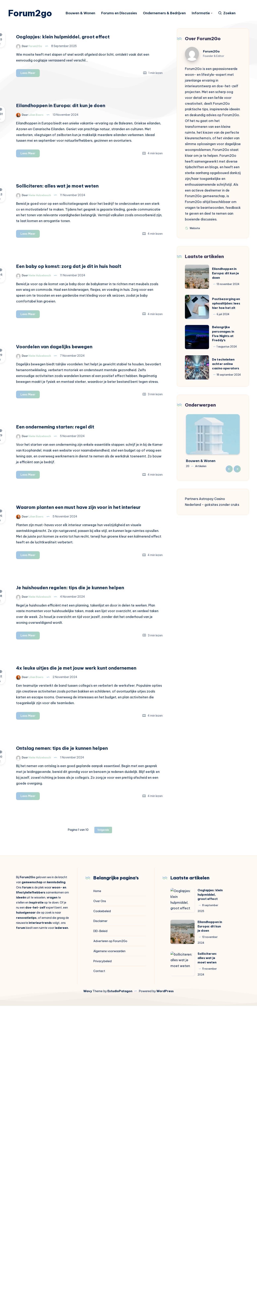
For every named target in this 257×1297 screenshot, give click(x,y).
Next (237, 480)
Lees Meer (97, 102)
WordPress (165, 1282)
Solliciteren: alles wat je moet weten (207, 1249)
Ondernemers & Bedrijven (168, 14)
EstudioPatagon (119, 1282)
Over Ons (99, 1192)
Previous (229, 480)
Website (192, 240)
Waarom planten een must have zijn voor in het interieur (119, 690)
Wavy (87, 1282)
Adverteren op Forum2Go (110, 1232)
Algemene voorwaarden (109, 1242)
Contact (99, 1262)
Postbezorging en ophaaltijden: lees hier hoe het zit (226, 315)
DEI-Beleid (100, 1222)
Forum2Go (211, 63)
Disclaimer (100, 1212)
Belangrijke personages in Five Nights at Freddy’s (223, 345)
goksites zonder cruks (222, 516)
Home (97, 1182)
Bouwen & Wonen (84, 14)
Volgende (103, 1121)
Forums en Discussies (123, 14)
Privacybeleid (102, 1252)
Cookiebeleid (102, 1202)
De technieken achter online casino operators (225, 375)
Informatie (205, 14)
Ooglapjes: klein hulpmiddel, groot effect (210, 1186)
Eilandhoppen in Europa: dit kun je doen (225, 285)
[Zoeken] (231, 14)
